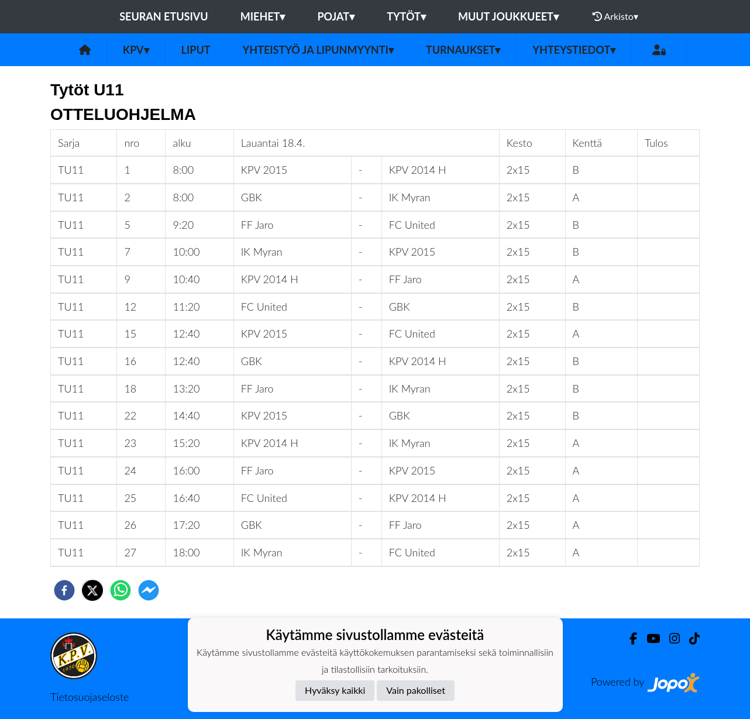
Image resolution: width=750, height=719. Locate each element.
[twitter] (92, 590)
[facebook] (64, 590)
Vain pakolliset (415, 690)
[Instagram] (670, 638)
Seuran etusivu (163, 16)
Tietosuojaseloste (89, 696)
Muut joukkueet (508, 16)
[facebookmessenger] (148, 590)
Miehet (262, 16)
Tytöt (406, 16)
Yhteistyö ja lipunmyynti (318, 49)
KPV (136, 49)
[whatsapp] (120, 590)
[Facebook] (628, 638)
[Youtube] (648, 638)
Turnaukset (463, 49)
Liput (196, 49)
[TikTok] (690, 638)
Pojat (336, 16)
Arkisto (615, 16)
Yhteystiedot (573, 49)
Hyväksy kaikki (335, 690)
